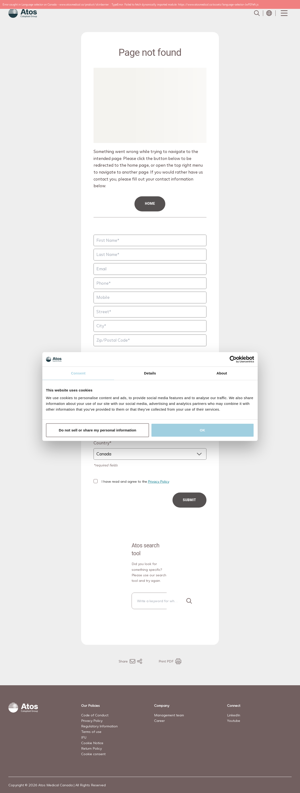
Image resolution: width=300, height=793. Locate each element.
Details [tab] (150, 373)
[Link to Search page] (257, 13)
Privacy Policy (158, 481)
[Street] (150, 312)
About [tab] (222, 373)
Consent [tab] (78, 373)
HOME (150, 203)
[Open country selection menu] (269, 13)
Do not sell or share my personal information (97, 430)
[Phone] (150, 283)
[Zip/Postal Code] (150, 340)
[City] (150, 326)
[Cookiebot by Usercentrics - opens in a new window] (233, 359)
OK (202, 430)
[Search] (189, 601)
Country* (102, 442)
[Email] (150, 269)
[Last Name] (150, 255)
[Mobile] (150, 297)
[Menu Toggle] (284, 13)
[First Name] (150, 240)
